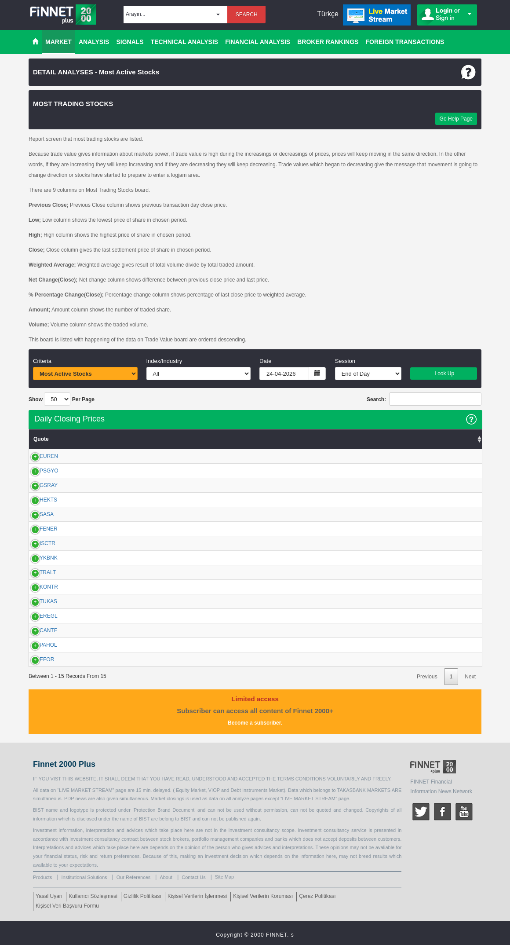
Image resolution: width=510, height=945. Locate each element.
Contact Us (193, 877)
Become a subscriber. (255, 723)
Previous (427, 677)
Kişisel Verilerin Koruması (263, 896)
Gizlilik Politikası (142, 896)
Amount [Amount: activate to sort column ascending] (336, 439)
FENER (39, 529)
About (166, 877)
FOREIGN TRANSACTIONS (404, 41)
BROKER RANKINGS (327, 41)
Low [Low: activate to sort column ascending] (141, 439)
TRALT (38, 572)
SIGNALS (129, 41)
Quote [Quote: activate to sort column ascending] (41, 439)
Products (42, 877)
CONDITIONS (310, 778)
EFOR (37, 659)
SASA (37, 514)
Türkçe (328, 14)
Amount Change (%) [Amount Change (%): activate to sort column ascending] (400, 439)
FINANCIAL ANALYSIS (257, 41)
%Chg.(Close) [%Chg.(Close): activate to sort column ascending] (282, 439)
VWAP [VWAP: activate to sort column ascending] (233, 439)
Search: (424, 399)
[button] (175, 14)
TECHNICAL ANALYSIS (185, 41)
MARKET (58, 41)
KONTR (39, 587)
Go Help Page (456, 119)
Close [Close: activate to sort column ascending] (200, 439)
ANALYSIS (94, 41)
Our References (134, 877)
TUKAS (38, 601)
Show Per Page (62, 399)
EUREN (39, 456)
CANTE (39, 630)
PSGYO (39, 471)
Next (470, 677)
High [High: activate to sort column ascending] (169, 439)
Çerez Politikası (317, 896)
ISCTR (38, 543)
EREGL (39, 616)
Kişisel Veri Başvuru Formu (67, 906)
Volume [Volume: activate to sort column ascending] (467, 439)
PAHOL (38, 645)
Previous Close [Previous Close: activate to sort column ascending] (101, 439)
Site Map (224, 876)
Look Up (443, 373)
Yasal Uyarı (49, 896)
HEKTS (38, 500)
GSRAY (39, 485)
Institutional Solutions (84, 877)
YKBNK (39, 558)
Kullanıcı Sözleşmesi (93, 896)
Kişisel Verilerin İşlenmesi (197, 896)
